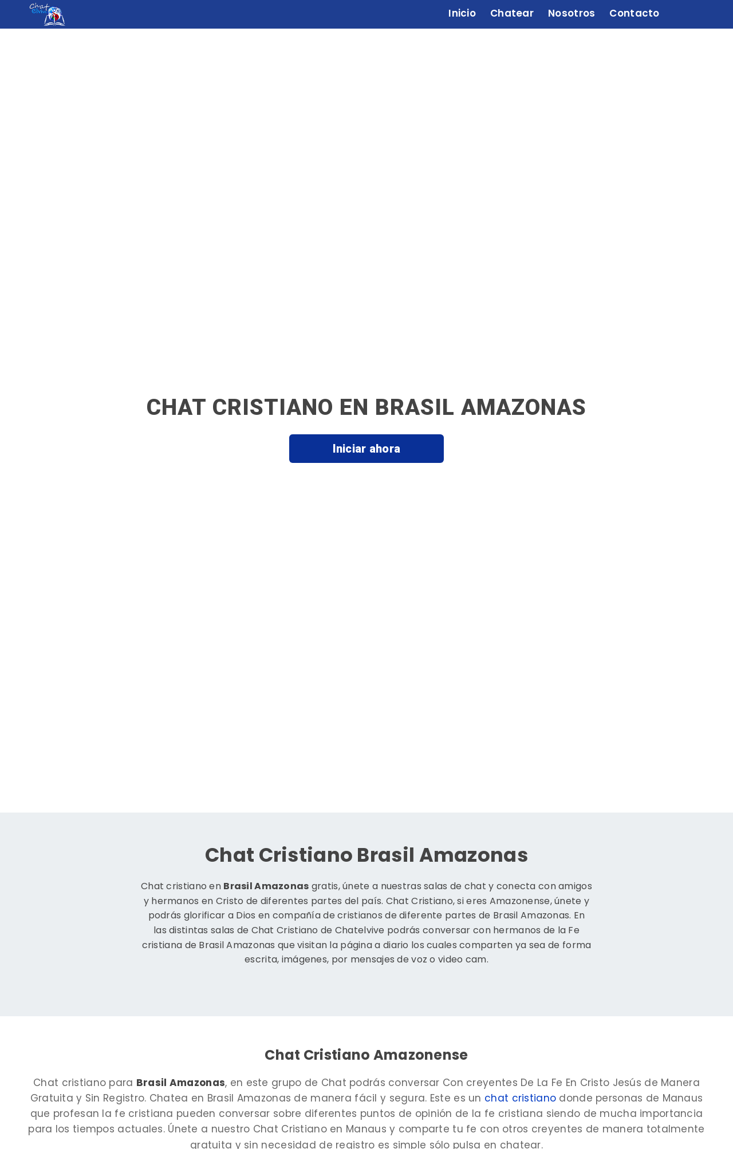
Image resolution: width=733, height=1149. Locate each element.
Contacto (634, 13)
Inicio (462, 13)
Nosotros (571, 13)
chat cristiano (520, 1098)
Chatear (512, 13)
